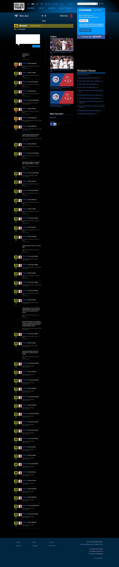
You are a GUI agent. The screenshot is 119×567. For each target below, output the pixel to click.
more (70, 4)
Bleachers (23, 26)
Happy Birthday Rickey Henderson (88, 78)
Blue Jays (24, 16)
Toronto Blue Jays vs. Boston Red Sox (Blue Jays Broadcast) (60, 105)
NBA (37, 4)
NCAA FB (55, 4)
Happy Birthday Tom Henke (86, 113)
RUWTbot (25, 63)
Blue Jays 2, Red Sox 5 (28, 259)
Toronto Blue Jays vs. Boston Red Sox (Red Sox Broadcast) (60, 88)
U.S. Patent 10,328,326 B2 (96, 553)
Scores (31, 8)
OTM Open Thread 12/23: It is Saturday (89, 95)
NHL (42, 4)
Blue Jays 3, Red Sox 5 (28, 175)
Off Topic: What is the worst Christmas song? (91, 90)
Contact (51, 542)
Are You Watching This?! (19, 7)
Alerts (51, 8)
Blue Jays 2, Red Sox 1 (28, 328)
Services (19, 545)
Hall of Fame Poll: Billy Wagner (87, 87)
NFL (28, 4)
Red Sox (64, 16)
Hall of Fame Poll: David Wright (87, 84)
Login (102, 3)
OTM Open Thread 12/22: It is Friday (89, 98)
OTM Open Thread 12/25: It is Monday (89, 81)
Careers (35, 545)
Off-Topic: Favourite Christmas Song (89, 110)
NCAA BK (47, 4)
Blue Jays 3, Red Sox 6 (28, 146)
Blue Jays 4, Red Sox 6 (28, 66)
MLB (33, 4)
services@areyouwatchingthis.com (91, 544)
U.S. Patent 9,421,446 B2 (96, 549)
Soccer (61, 4)
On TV (41, 8)
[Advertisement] (91, 54)
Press (34, 542)
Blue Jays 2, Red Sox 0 (28, 336)
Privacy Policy (98, 558)
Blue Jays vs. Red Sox (28, 366)
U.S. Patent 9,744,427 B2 (96, 551)
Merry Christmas (83, 74)
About (66, 8)
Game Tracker (35, 26)
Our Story (52, 545)
